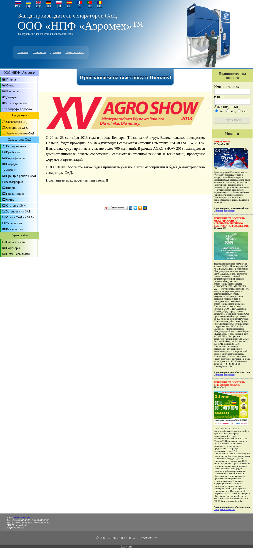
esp (69, 6)
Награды (12, 164)
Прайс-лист (14, 152)
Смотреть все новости (224, 211)
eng (38, 6)
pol (59, 6)
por (89, 6)
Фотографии (14, 182)
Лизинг (10, 170)
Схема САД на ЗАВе (20, 217)
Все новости (14, 229)
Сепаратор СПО (17, 127)
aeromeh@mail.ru (22, 517)
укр (28, 6)
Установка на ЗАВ (18, 211)
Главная (22, 52)
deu (48, 6)
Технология (14, 223)
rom (99, 6)
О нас (10, 85)
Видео (10, 187)
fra (79, 6)
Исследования (16, 146)
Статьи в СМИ (16, 205)
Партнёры (13, 248)
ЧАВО (10, 199)
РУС (18, 6)
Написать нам (74, 52)
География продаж (19, 109)
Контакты (39, 52)
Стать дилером (16, 103)
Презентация (15, 193)
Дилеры (55, 52)
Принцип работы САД (21, 176)
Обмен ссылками (18, 254)
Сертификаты (15, 158)
